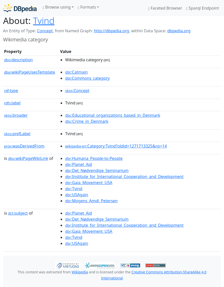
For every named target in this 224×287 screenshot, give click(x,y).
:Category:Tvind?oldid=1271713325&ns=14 (116, 146)
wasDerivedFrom (24, 146)
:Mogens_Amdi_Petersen (91, 201)
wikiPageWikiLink (28, 158)
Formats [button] (87, 7)
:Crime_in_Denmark (86, 121)
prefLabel (17, 133)
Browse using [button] (57, 7)
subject (18, 213)
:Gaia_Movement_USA (88, 182)
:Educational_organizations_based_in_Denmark (112, 115)
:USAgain (76, 194)
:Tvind (73, 188)
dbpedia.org (178, 31)
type (11, 90)
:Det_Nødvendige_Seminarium (97, 170)
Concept (45, 31)
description (18, 60)
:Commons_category (87, 78)
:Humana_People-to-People (93, 158)
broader (16, 115)
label (12, 103)
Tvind (44, 20)
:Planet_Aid (78, 164)
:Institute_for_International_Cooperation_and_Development (124, 176)
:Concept (77, 90)
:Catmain (76, 72)
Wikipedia (80, 272)
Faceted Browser (165, 8)
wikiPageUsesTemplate (29, 72)
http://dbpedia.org (111, 31)
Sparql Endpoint (202, 8)
